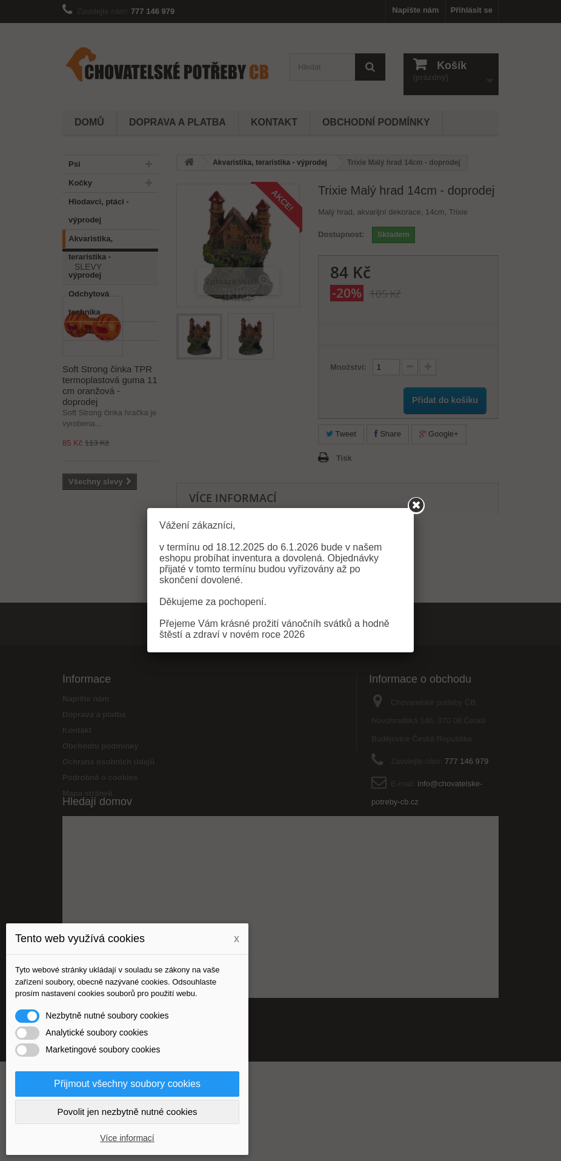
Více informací (127, 1138)
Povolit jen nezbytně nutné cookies (128, 1111)
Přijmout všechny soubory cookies (127, 1084)
